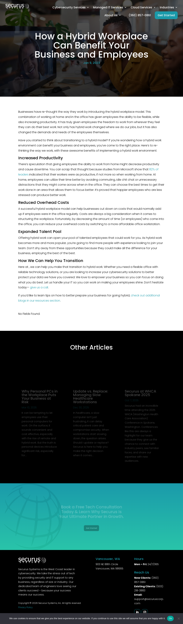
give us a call (39, 287)
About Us (111, 15)
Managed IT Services (108, 7)
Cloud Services (141, 7)
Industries (167, 7)
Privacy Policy (25, 607)
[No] (178, 618)
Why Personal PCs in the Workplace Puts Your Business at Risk (40, 396)
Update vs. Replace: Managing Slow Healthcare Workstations (90, 396)
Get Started (166, 15)
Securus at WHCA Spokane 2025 (140, 393)
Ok (170, 618)
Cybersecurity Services (69, 7)
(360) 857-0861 (140, 15)
